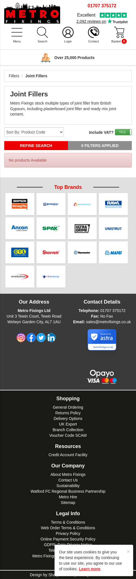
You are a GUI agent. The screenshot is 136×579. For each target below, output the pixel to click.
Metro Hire (68, 497)
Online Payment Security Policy (67, 539)
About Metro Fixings (68, 474)
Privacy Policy (68, 533)
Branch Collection (68, 430)
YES (122, 132)
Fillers (14, 76)
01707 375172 (113, 310)
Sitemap (68, 502)
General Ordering (68, 407)
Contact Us (68, 480)
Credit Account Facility (68, 455)
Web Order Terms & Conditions (68, 528)
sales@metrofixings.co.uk (108, 322)
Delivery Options (68, 418)
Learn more (89, 569)
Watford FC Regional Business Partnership (68, 491)
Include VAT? (101, 132)
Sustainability (68, 485)
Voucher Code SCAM (68, 435)
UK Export (68, 424)
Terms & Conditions (68, 522)
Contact (93, 41)
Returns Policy (68, 413)
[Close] (128, 551)
